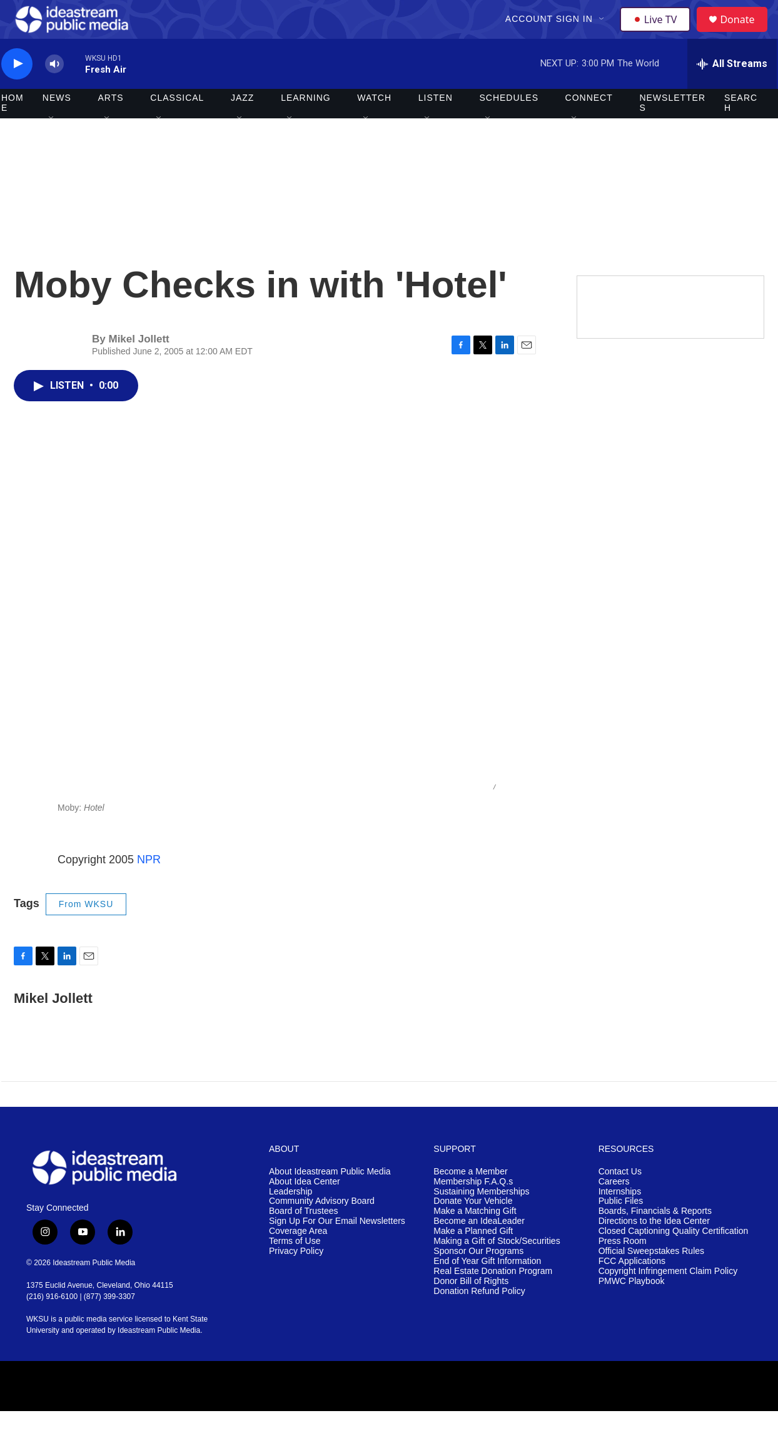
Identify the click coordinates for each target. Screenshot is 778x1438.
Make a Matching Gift (474, 1238)
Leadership (290, 1218)
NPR (149, 886)
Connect (589, 125)
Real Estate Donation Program (492, 1298)
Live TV (658, 32)
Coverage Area (298, 1258)
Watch (374, 125)
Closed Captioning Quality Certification (674, 1258)
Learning (306, 125)
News (57, 125)
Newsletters (672, 130)
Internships (620, 1218)
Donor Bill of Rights (470, 1308)
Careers (614, 1208)
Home (12, 130)
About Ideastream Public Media (330, 1198)
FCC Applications (632, 1288)
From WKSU (86, 931)
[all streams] (732, 91)
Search (740, 130)
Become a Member (470, 1198)
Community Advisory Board (322, 1228)
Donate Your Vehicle (472, 1228)
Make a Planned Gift (473, 1258)
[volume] (54, 91)
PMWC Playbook (632, 1308)
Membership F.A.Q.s (473, 1208)
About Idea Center (304, 1208)
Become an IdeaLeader (479, 1248)
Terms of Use (294, 1268)
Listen (435, 125)
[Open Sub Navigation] (604, 33)
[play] (17, 91)
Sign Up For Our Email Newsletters (337, 1248)
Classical (177, 125)
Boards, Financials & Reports (655, 1238)
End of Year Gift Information (487, 1288)
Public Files (621, 1228)
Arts (111, 125)
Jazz (242, 125)
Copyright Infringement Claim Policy (668, 1298)
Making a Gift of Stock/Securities (496, 1268)
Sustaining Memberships (481, 1218)
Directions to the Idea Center (654, 1248)
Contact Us (620, 1198)
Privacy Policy (296, 1278)
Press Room (623, 1268)
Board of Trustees (303, 1238)
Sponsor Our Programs (478, 1278)
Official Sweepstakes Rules (651, 1278)
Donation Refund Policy (479, 1318)
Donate (744, 32)
